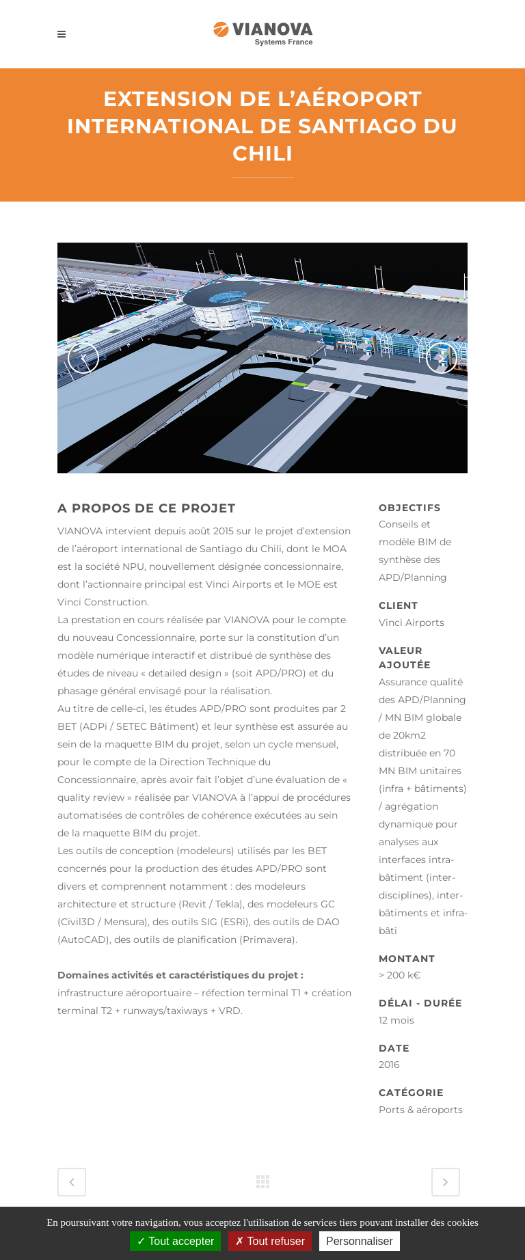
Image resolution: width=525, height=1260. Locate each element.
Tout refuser (270, 1241)
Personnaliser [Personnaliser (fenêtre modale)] (359, 1241)
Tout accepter (175, 1241)
